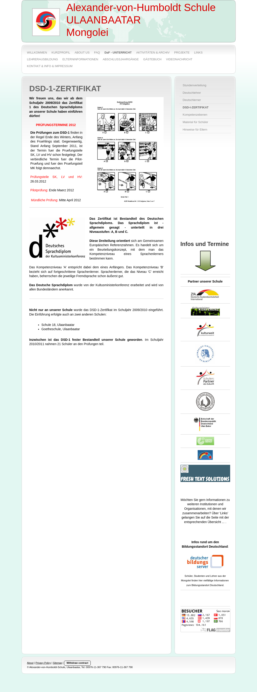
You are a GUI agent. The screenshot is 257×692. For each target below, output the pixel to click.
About (30, 663)
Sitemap (57, 663)
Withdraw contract (77, 663)
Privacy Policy (43, 663)
